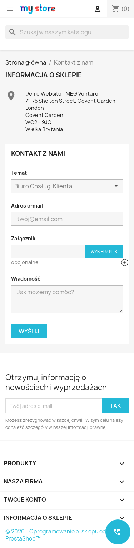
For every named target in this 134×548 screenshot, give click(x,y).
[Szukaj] (67, 32)
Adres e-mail (27, 205)
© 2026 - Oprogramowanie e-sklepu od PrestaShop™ (55, 535)
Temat (19, 172)
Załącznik (23, 238)
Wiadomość (25, 278)
